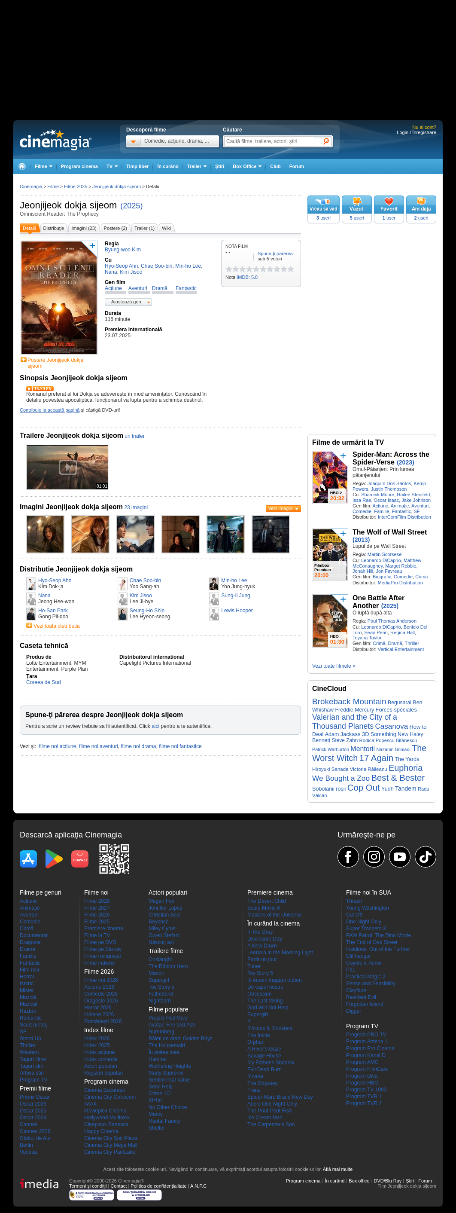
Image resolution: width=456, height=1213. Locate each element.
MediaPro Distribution (400, 582)
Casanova (391, 726)
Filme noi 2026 (101, 980)
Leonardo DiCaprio (381, 560)
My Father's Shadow (270, 1063)
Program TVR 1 (364, 1097)
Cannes (28, 1124)
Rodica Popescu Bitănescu (388, 740)
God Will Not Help (267, 1008)
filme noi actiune (57, 746)
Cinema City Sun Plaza (110, 1138)
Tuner (254, 966)
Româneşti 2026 (103, 1021)
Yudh (387, 789)
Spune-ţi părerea (275, 253)
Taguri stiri (31, 1066)
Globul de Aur (35, 1138)
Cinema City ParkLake (109, 1152)
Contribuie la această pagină (49, 409)
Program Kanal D (366, 1055)
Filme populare (168, 1009)
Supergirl (159, 980)
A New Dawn (262, 946)
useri (323, 217)
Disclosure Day (264, 939)
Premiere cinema (103, 929)
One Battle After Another (378, 601)
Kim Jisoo (141, 596)
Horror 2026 (98, 1008)
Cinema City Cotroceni (110, 1097)
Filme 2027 (96, 908)
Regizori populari (103, 1073)
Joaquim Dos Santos (389, 483)
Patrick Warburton (330, 749)
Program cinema (79, 166)
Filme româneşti (102, 956)
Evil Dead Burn (264, 1069)
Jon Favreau (389, 571)
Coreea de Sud (43, 682)
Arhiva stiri (32, 1073)
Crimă (421, 576)
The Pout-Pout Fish (269, 1111)
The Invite (258, 1035)
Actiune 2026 (99, 987)
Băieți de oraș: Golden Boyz (181, 1039)
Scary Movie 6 (263, 908)
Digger (353, 1011)
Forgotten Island (364, 1004)
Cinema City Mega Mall (110, 1145)
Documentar (34, 935)
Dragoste (30, 942)
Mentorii (362, 748)
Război (28, 1011)
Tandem (405, 788)
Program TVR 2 (364, 1103)
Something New (389, 734)
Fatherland (161, 994)
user (389, 217)
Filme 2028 (96, 901)
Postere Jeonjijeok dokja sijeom (55, 363)
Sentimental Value (169, 1080)
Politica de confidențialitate (158, 1186)
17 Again (376, 758)
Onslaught (160, 959)
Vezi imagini (281, 508)
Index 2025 (96, 1045)
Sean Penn (376, 632)
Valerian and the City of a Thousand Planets (354, 721)
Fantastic (401, 511)
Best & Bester (398, 777)
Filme (53, 186)
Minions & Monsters (269, 1028)
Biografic (382, 576)
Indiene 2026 (99, 1014)
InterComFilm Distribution (404, 516)
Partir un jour (262, 959)
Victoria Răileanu (368, 769)
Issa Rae (362, 500)
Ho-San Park (53, 611)
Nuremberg (161, 1032)
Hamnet (158, 1059)
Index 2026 (96, 1039)
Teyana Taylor (367, 637)
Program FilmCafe (367, 1069)
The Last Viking (265, 1001)
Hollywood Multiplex (107, 1118)
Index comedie (101, 1059)
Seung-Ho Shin (147, 611)
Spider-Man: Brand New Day (280, 1097)
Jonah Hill (363, 571)
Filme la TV (97, 935)
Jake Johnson (416, 500)
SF (417, 511)
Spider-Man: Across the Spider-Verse (391, 458)
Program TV (33, 1080)
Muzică (28, 997)
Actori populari (100, 1066)
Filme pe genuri (40, 892)
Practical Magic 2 (365, 977)
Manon (156, 973)
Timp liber (137, 166)
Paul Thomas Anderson (392, 620)
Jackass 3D (354, 734)
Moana (255, 1076)
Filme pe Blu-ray (103, 949)
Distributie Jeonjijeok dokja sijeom (76, 569)
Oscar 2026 (33, 1104)
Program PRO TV (366, 1035)
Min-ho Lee (234, 580)
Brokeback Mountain (349, 701)
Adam (332, 734)
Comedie (362, 511)
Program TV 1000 (366, 1090)
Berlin (26, 1145)
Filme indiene (99, 963)
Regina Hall (402, 632)
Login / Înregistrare (416, 132)
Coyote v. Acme (364, 963)
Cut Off (354, 915)
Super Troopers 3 (366, 929)
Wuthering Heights (170, 1066)
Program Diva (361, 1076)
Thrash (354, 901)
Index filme (98, 1030)
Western (29, 1052)
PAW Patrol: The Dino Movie (378, 935)
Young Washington (367, 908)
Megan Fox (161, 901)
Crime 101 (160, 1094)
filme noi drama (138, 746)
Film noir (30, 970)
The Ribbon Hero (168, 966)
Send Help (161, 1087)
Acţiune (380, 505)
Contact (118, 1186)
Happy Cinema (101, 1131)
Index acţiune (99, 1052)
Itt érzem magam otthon (274, 980)
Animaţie (400, 505)
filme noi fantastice (180, 746)
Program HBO (362, 1083)
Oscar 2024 (33, 1118)
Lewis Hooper (236, 611)
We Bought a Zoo (341, 778)
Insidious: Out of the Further (378, 949)
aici (155, 726)
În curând (168, 166)
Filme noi (96, 892)
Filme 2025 (75, 186)
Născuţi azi (161, 942)
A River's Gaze (264, 1049)
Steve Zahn (345, 740)
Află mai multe (338, 1169)
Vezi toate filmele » (334, 666)
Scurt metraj (34, 1025)
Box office (359, 1180)
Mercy (156, 1114)
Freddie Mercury (354, 710)
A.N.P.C (198, 1186)
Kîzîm (155, 1100)
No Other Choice (168, 1107)
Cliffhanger (358, 956)
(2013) (361, 539)
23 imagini (136, 507)
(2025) (131, 206)
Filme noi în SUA (368, 892)
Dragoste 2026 (101, 1001)
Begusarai (399, 703)
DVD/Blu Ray (387, 1180)
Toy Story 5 (161, 987)
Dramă (395, 643)
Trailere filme (166, 950)
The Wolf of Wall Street (390, 532)
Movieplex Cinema (105, 1111)
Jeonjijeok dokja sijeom (68, 205)
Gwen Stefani (164, 935)
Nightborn (160, 1001)
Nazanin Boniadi (393, 749)
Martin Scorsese (384, 554)
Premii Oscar (34, 1097)
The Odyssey (262, 1083)
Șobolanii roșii (329, 789)
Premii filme (35, 1088)
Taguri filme (33, 1059)
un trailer (135, 436)
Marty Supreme (166, 1073)
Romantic (31, 1018)
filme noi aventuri (98, 746)
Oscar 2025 (33, 1111)
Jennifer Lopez (165, 908)
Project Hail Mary (168, 1018)
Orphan (255, 1042)
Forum (296, 166)
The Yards (407, 759)
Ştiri (219, 166)
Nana (44, 596)
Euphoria (406, 768)
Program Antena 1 (367, 1042)
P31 (350, 970)
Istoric (26, 984)
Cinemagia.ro (55, 139)
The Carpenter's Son (271, 1124)
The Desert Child (266, 901)
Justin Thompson (389, 489)
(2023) (405, 462)
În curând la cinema (273, 923)
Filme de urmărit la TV (348, 442)
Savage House (264, 1056)
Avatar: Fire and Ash (172, 1025)
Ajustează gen (126, 301)
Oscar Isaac (386, 500)
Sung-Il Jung (235, 596)
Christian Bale (165, 915)
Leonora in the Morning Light (280, 953)
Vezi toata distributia (56, 626)
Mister (27, 990)
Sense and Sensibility (370, 984)
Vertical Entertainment (401, 649)
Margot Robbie (400, 565)
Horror (27, 977)
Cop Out (363, 787)
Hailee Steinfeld (413, 494)
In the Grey (260, 932)
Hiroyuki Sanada (330, 769)
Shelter (157, 1128)
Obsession (259, 994)
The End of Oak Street (371, 942)
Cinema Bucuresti (104, 1090)
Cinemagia (31, 186)
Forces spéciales (396, 709)
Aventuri (420, 505)
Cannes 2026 (35, 1131)
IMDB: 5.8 (247, 277)
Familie (381, 511)
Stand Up (30, 1039)
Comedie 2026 (101, 994)
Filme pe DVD (100, 942)
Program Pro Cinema (370, 1048)
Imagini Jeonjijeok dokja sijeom (71, 506)
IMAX (90, 1104)
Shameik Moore (377, 494)
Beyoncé (159, 922)
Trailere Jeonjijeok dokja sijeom (71, 435)
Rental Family (164, 1121)
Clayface (356, 990)
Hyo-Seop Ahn (54, 580)
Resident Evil (361, 997)
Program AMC (362, 1062)
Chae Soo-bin (145, 580)
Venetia (28, 1152)
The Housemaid (167, 1045)
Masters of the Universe (274, 915)
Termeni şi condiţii (87, 1186)
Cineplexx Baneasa (106, 1124)
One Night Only (363, 922)
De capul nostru (265, 987)
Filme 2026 (96, 915)
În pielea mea (164, 1052)
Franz (254, 1090)
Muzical (28, 1004)
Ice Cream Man (265, 1118)
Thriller (411, 643)
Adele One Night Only (272, 1104)
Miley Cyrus (162, 929)
